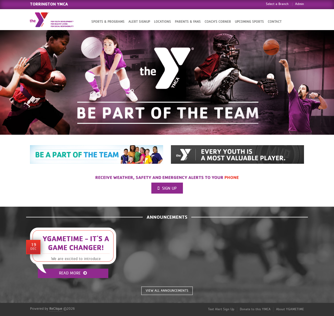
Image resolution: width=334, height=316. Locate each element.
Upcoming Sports (249, 22)
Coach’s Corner (218, 22)
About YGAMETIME (290, 309)
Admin (299, 4)
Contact (275, 22)
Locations (162, 22)
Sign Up (167, 188)
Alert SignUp (139, 22)
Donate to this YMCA (255, 309)
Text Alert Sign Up (221, 309)
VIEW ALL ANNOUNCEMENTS (167, 290)
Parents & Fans (188, 22)
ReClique (55, 309)
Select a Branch (277, 4)
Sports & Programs (107, 22)
